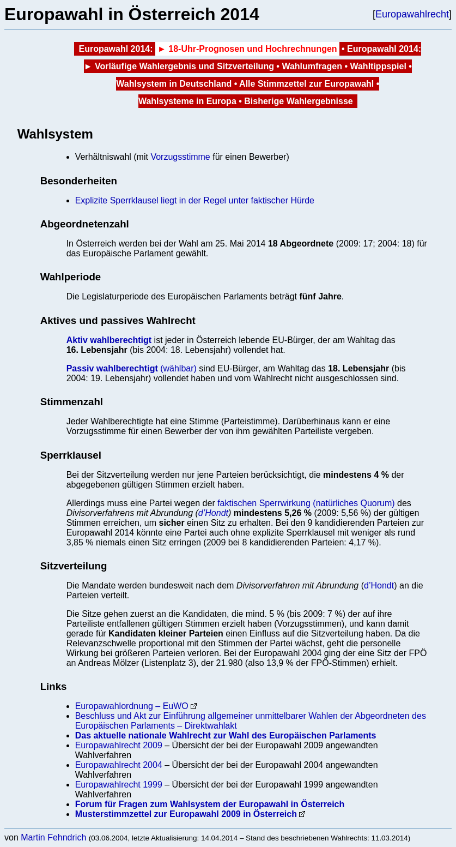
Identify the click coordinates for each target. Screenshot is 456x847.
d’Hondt (213, 513)
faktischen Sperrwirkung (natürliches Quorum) (305, 503)
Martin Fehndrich (53, 837)
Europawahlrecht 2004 (118, 765)
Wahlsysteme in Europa (187, 101)
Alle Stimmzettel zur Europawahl (306, 83)
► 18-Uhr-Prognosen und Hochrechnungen (247, 48)
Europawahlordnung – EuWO (132, 706)
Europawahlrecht (412, 14)
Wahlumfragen (312, 66)
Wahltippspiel (378, 66)
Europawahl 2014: (115, 48)
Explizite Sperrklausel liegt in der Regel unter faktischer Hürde (194, 200)
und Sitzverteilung (236, 66)
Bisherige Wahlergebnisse (298, 101)
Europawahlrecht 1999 (118, 784)
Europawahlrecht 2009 (118, 745)
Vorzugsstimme (180, 156)
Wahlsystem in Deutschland (174, 83)
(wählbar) (131, 368)
